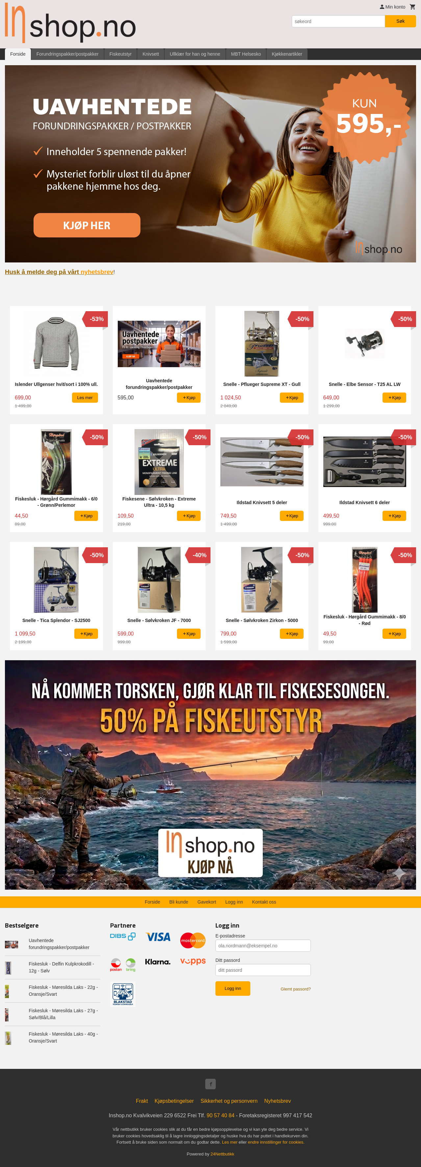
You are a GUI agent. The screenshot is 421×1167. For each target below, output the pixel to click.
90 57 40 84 (221, 1115)
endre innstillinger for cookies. (276, 1142)
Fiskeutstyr (121, 54)
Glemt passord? (296, 989)
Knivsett (150, 54)
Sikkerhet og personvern (229, 1101)
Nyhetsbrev (277, 1101)
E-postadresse (230, 935)
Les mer (230, 1142)
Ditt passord (227, 960)
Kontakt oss (264, 902)
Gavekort (206, 902)
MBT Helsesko (246, 54)
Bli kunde (178, 902)
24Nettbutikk (222, 1154)
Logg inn (234, 902)
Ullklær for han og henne (195, 54)
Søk (400, 21)
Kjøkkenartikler (287, 54)
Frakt (142, 1101)
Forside (18, 54)
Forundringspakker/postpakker (68, 54)
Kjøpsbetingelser (174, 1101)
